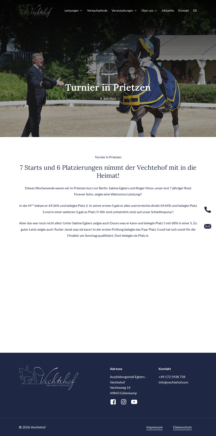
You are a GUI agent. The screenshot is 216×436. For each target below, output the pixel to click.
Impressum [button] (154, 427)
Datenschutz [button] (182, 427)
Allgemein (108, 74)
